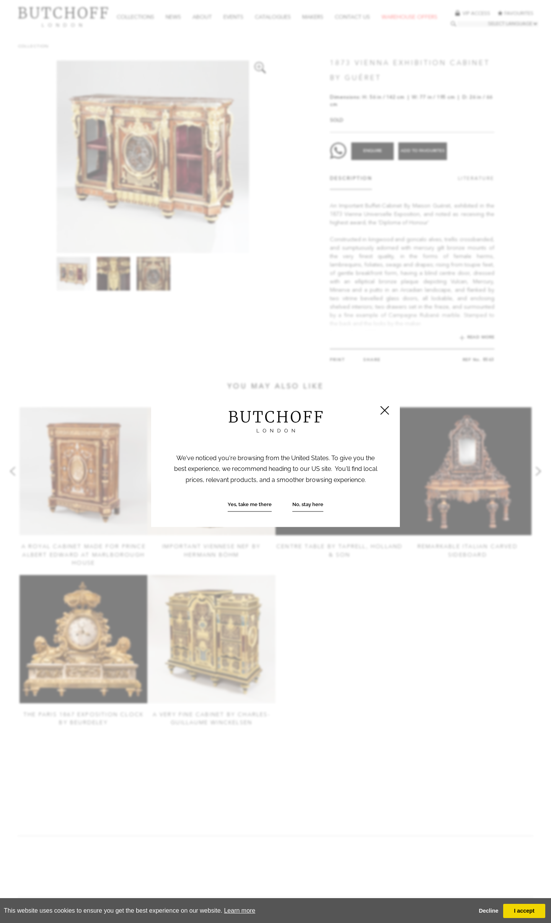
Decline (488, 911)
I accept (524, 911)
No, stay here (307, 504)
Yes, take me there (250, 504)
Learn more (239, 910)
